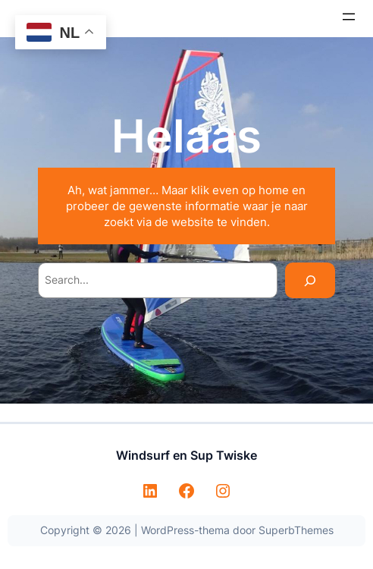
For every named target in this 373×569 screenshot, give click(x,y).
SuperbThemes (296, 529)
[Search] (310, 280)
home (274, 190)
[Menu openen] (349, 17)
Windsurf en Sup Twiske (186, 455)
